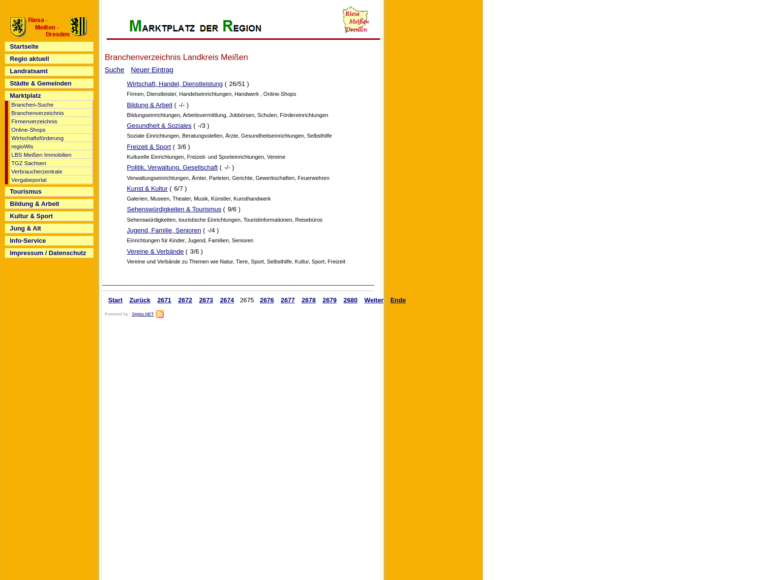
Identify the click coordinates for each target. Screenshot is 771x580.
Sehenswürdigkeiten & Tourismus (174, 209)
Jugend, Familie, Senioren (164, 230)
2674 (227, 300)
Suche (114, 70)
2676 (267, 300)
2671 (164, 300)
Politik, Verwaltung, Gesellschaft (172, 167)
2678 (309, 300)
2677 (288, 300)
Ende (398, 300)
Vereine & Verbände (155, 251)
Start (115, 300)
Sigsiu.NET (143, 314)
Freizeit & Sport (149, 146)
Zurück (139, 300)
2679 (330, 300)
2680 (351, 300)
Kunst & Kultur (147, 188)
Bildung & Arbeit (150, 105)
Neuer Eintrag (152, 70)
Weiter (374, 300)
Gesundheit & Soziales (159, 125)
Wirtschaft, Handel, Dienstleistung (175, 83)
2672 (185, 300)
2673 (206, 300)
